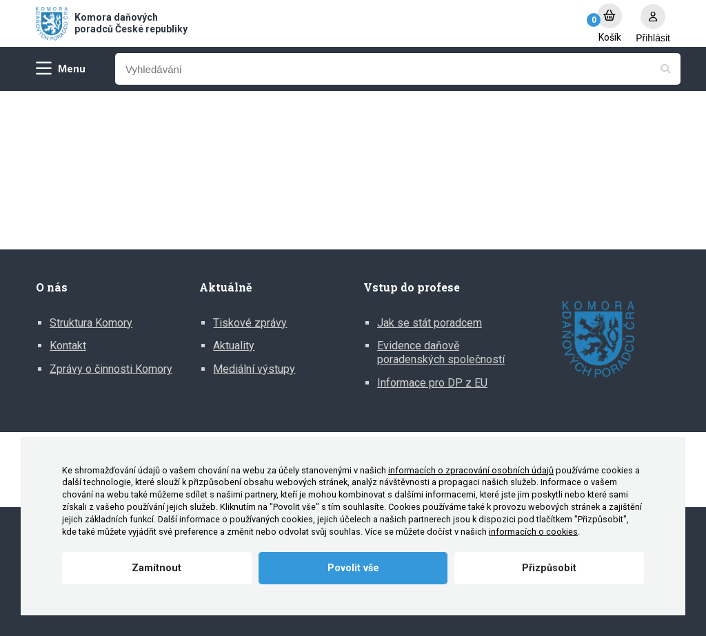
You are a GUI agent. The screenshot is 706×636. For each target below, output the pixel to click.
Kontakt (68, 345)
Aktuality (233, 345)
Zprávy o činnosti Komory (111, 369)
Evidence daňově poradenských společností (441, 352)
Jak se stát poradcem (429, 322)
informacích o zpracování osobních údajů (471, 470)
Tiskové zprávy (250, 322)
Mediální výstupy (254, 369)
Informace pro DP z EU (432, 382)
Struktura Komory (91, 322)
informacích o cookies (533, 531)
